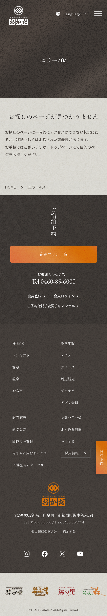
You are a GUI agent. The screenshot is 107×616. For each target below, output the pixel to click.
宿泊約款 (69, 531)
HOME (18, 343)
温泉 (15, 378)
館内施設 (19, 417)
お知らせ (68, 441)
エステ (66, 355)
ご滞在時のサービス (28, 464)
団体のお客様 (22, 441)
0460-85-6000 (40, 521)
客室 (15, 367)
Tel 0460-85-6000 (53, 281)
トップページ (61, 147)
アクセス (68, 367)
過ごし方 (19, 429)
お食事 (17, 390)
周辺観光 (68, 378)
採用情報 (75, 452)
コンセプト (21, 355)
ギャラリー (69, 390)
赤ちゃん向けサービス (29, 452)
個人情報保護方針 (44, 531)
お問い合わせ (71, 417)
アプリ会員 (69, 402)
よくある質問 (71, 429)
